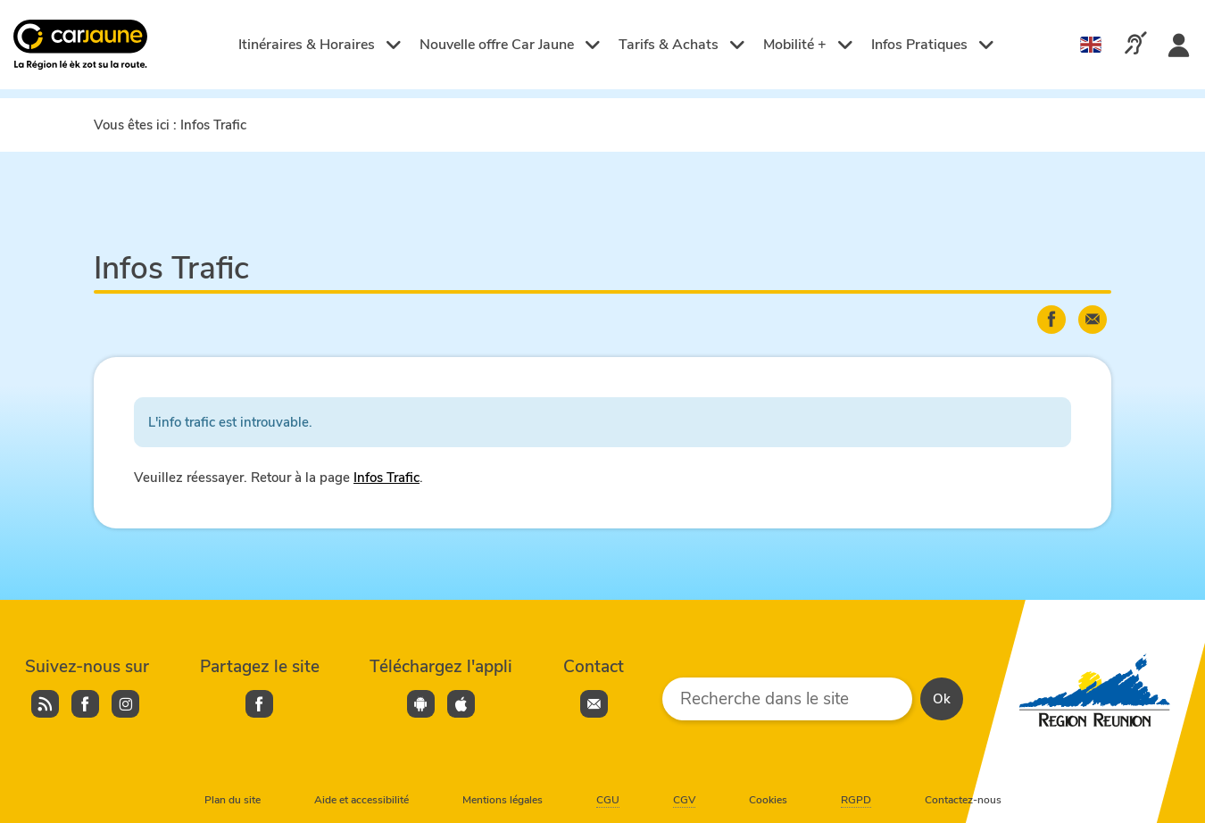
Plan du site (232, 799)
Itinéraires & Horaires (320, 44)
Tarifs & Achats (682, 44)
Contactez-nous (963, 799)
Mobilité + (808, 44)
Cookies (768, 799)
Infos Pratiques (932, 44)
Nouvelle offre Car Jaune (510, 44)
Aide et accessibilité (361, 799)
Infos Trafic (386, 477)
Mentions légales (502, 799)
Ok (942, 699)
